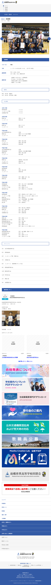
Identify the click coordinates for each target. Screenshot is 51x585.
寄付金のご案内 (5, 544)
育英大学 (19, 565)
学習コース (4, 507)
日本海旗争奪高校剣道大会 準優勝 (10, 357)
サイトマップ (31, 580)
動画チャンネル (5, 541)
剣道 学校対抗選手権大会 (32, 357)
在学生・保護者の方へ (6, 522)
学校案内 (4, 503)
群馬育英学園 (12, 565)
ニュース (4, 499)
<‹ (2, 38)
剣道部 (22, 353)
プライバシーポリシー (23, 580)
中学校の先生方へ (5, 548)
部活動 (6, 7)
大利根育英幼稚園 (25, 566)
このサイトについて (13, 580)
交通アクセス (5, 537)
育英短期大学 (26, 565)
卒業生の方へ (5, 526)
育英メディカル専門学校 (36, 565)
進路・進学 (4, 514)
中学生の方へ (5, 529)
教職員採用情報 (38, 580)
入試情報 (4, 518)
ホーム (6, 5)
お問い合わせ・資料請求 (7, 533)
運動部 (6, 9)
